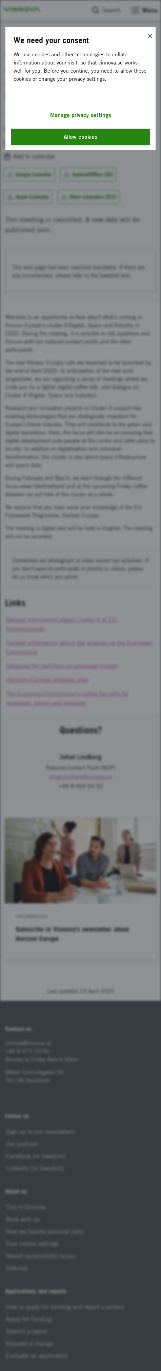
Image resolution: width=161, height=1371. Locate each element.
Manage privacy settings (80, 115)
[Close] (150, 36)
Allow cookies (80, 136)
